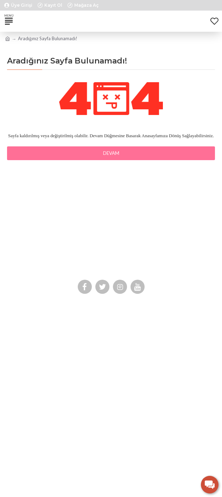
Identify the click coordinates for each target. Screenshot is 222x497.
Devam (111, 153)
